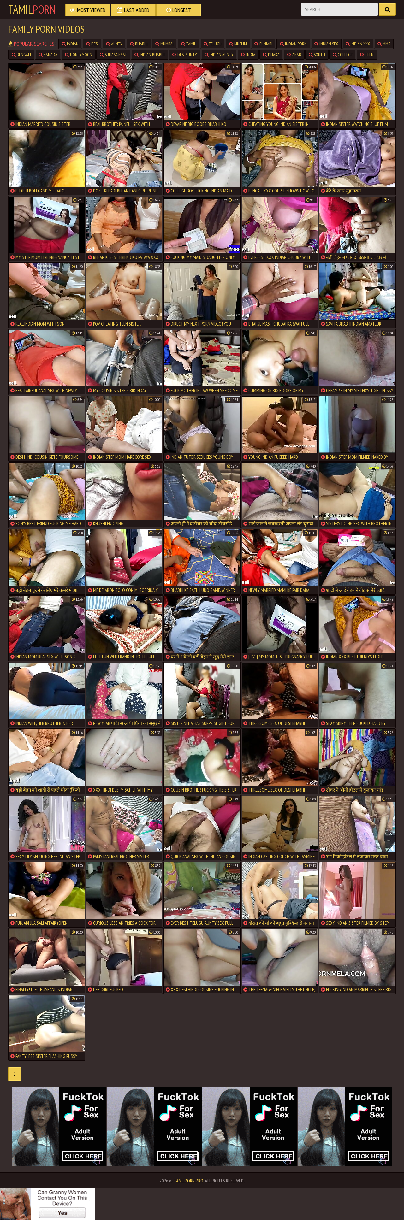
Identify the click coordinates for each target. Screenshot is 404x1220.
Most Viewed (87, 10)
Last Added (133, 10)
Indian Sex (326, 44)
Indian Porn (293, 44)
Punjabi (263, 44)
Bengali (21, 54)
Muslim (238, 44)
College (343, 54)
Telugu (213, 44)
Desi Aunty (184, 54)
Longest (178, 10)
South (317, 54)
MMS (383, 44)
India (248, 54)
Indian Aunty (219, 54)
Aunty (114, 44)
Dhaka (271, 54)
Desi (92, 44)
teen (367, 54)
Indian (70, 44)
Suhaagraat (113, 54)
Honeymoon (78, 54)
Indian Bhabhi (149, 54)
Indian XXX (358, 44)
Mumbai (164, 44)
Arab (294, 54)
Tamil (32, 9)
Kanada (48, 54)
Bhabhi (139, 44)
